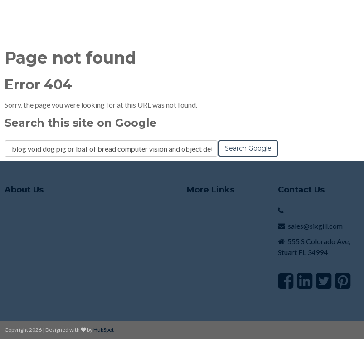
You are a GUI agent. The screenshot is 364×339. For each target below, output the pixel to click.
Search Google (248, 148)
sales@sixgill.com (315, 225)
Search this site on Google (81, 122)
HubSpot (103, 329)
